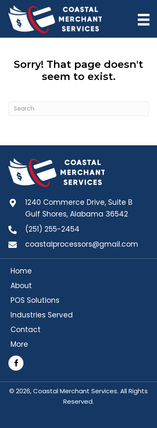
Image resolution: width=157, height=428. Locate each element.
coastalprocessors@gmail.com (81, 244)
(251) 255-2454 (52, 229)
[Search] (78, 108)
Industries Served (41, 315)
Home (21, 271)
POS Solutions (34, 300)
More (19, 344)
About (21, 286)
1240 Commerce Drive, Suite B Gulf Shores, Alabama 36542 (78, 208)
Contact (25, 330)
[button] (15, 363)
